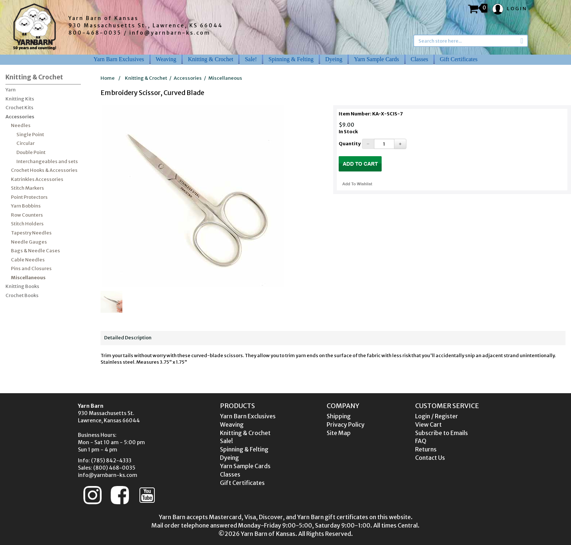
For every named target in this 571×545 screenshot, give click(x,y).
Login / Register (436, 416)
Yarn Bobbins (26, 206)
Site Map (339, 433)
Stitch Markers (27, 188)
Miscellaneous (28, 278)
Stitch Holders (27, 224)
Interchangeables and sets (47, 161)
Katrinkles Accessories (37, 179)
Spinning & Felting (291, 59)
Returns (426, 449)
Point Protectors (29, 197)
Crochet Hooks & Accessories (44, 170)
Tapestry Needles (31, 233)
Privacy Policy (346, 424)
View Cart (428, 424)
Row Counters (27, 215)
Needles (21, 125)
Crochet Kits (19, 107)
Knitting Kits (19, 99)
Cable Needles (28, 260)
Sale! (251, 59)
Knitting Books (22, 286)
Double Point (31, 152)
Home (108, 78)
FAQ (420, 441)
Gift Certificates (459, 59)
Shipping (339, 416)
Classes (419, 59)
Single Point (30, 134)
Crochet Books (22, 295)
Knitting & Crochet (210, 59)
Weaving (166, 59)
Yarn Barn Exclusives (119, 59)
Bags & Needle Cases (35, 251)
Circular (25, 143)
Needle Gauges (29, 242)
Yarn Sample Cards (376, 59)
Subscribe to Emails (441, 433)
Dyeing (333, 59)
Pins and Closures (31, 268)
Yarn (10, 90)
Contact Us (430, 457)
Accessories (19, 117)
